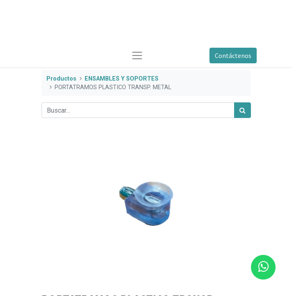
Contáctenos (233, 55)
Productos (61, 78)
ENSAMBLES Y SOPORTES (122, 78)
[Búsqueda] (242, 110)
